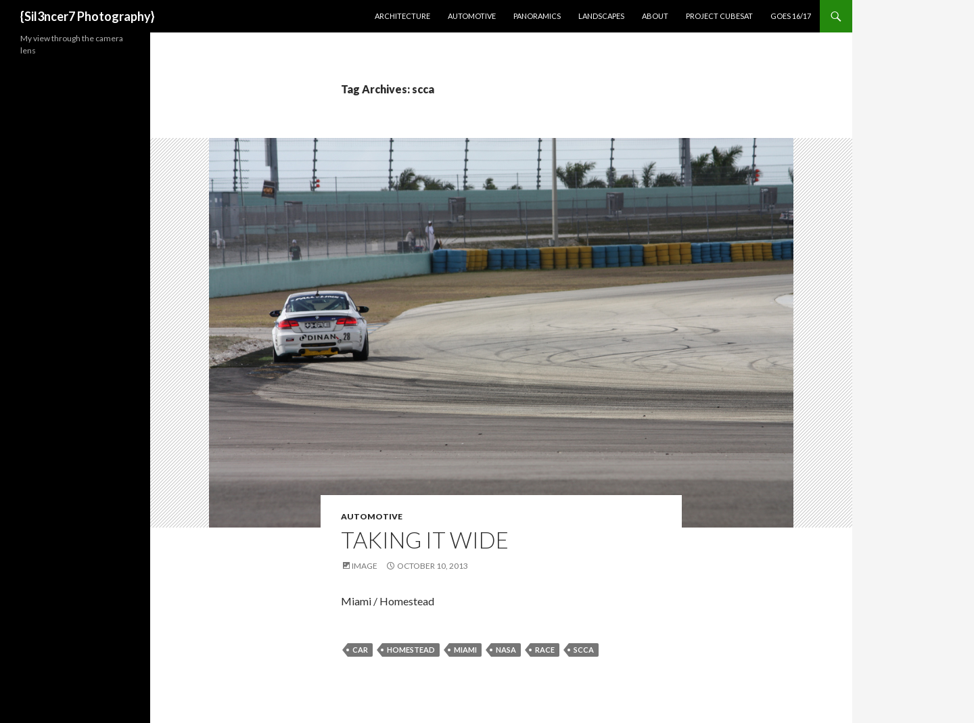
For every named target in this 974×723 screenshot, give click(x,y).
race (545, 649)
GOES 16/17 (790, 15)
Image (364, 566)
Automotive (472, 15)
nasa (506, 649)
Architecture (402, 15)
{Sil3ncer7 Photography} (87, 16)
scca (584, 649)
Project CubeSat (719, 15)
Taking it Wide (425, 539)
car (360, 649)
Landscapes (601, 15)
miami (465, 649)
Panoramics (537, 15)
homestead (411, 649)
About (655, 15)
